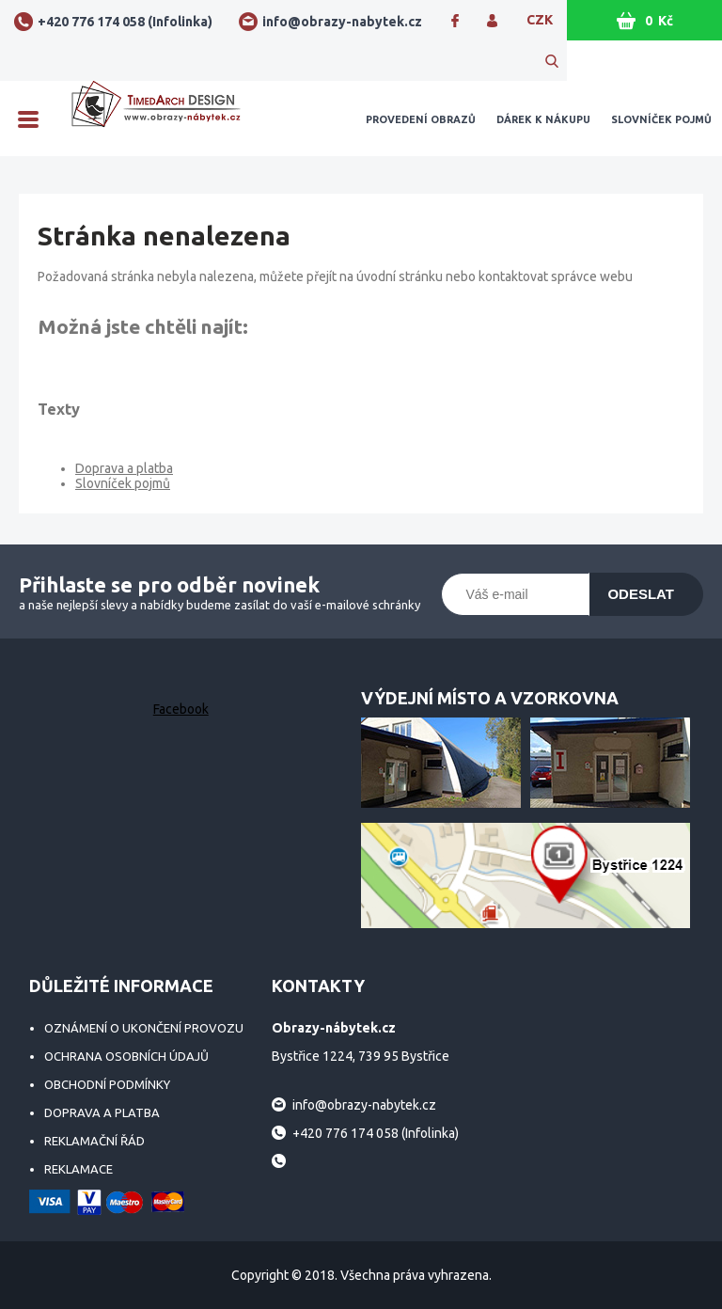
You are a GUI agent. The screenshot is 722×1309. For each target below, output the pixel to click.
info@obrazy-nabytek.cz (342, 21)
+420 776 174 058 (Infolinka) (125, 21)
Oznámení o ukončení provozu (143, 1027)
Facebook (181, 709)
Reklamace (78, 1168)
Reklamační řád (94, 1140)
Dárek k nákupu (543, 119)
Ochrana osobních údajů (126, 1056)
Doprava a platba (124, 468)
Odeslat (640, 594)
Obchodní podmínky (107, 1084)
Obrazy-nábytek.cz (156, 118)
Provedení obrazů (421, 119)
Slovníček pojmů (661, 119)
